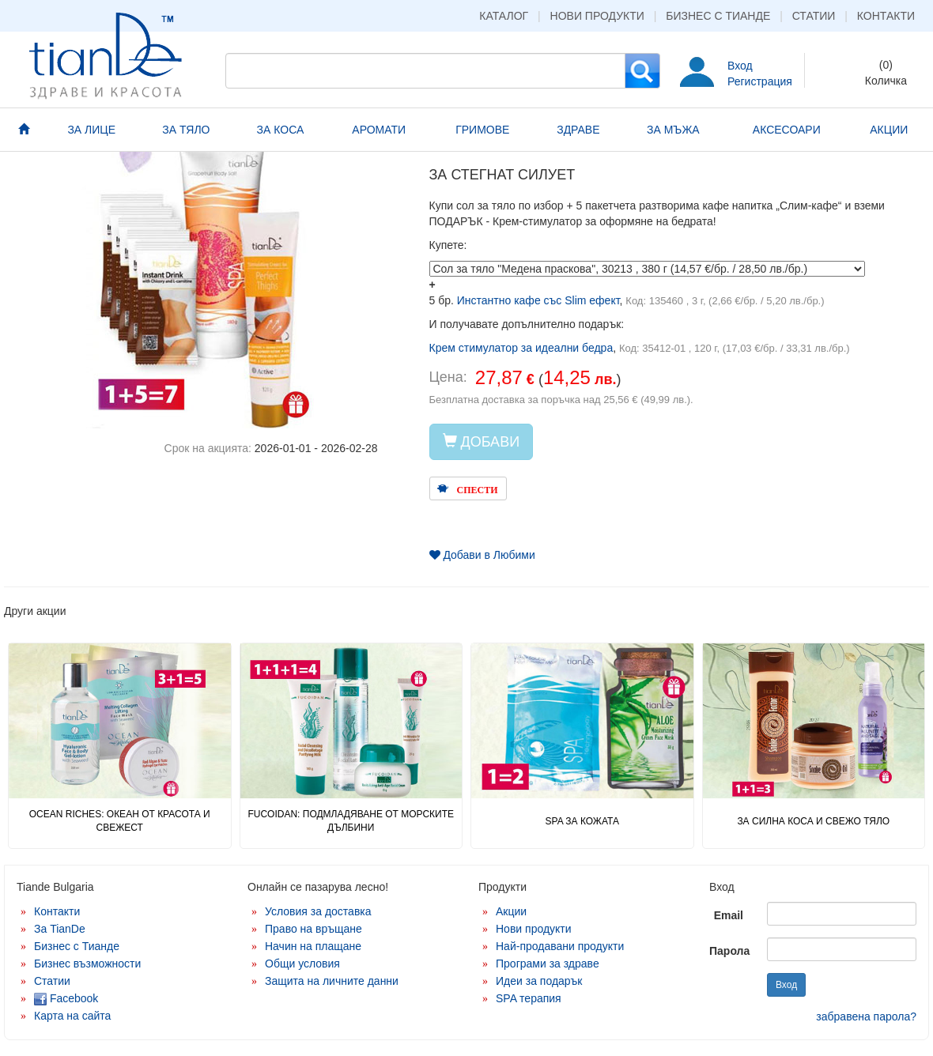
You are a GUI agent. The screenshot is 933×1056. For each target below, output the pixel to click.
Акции (511, 911)
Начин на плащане (313, 946)
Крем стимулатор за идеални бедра (521, 347)
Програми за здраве (547, 963)
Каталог (503, 15)
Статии (814, 15)
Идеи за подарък (539, 981)
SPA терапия (528, 998)
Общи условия (302, 963)
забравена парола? (866, 1016)
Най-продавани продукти (560, 946)
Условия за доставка (318, 911)
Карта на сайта (72, 1015)
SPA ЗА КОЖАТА (582, 821)
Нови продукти (597, 15)
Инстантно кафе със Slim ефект (538, 300)
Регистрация (759, 81)
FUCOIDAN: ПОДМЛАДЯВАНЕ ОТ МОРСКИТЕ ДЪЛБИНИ (350, 821)
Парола (729, 951)
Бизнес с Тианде (718, 15)
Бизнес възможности (87, 963)
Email (728, 915)
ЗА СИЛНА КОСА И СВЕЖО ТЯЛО (813, 821)
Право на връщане (313, 928)
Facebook (66, 998)
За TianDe (59, 928)
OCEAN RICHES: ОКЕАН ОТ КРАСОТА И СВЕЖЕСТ (119, 821)
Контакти (886, 15)
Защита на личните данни (332, 981)
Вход (740, 65)
